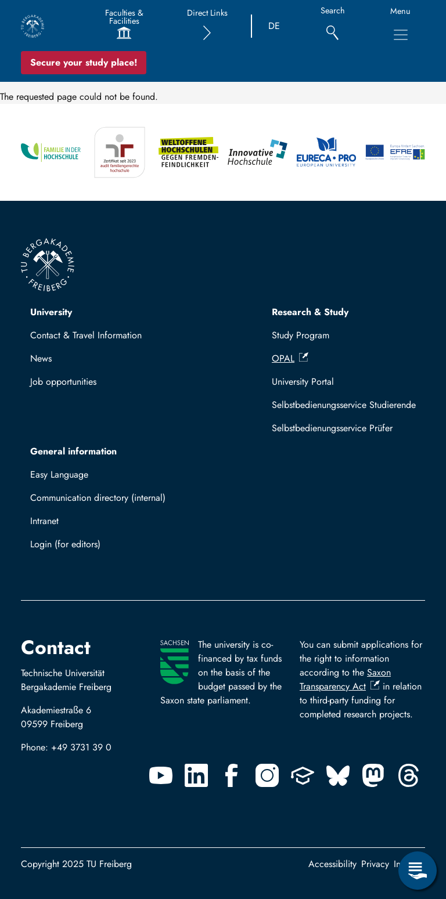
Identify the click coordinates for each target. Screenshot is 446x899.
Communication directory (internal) (98, 497)
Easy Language (59, 474)
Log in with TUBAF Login (85, 547)
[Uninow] (302, 775)
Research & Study (310, 312)
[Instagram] (267, 775)
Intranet (44, 521)
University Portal (303, 381)
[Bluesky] (338, 775)
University (51, 312)
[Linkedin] (196, 775)
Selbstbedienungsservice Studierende (344, 404)
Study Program (300, 335)
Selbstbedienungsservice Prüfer (332, 428)
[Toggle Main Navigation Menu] (400, 35)
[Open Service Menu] (417, 870)
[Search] (332, 26)
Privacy (375, 864)
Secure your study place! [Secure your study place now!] (83, 62)
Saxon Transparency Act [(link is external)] (345, 679)
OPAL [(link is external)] (290, 358)
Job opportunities (63, 381)
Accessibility (332, 864)
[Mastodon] (373, 775)
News (41, 358)
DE (274, 26)
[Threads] (408, 775)
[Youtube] (160, 775)
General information (73, 451)
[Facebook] (231, 775)
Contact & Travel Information (86, 335)
